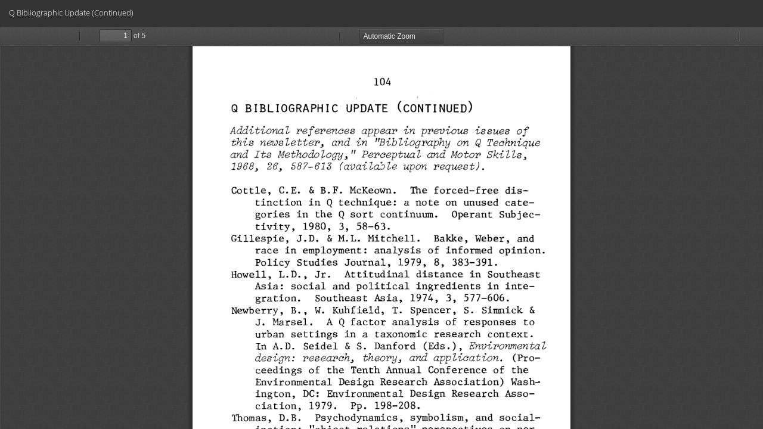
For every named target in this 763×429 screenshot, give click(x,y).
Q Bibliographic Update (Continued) (71, 12)
